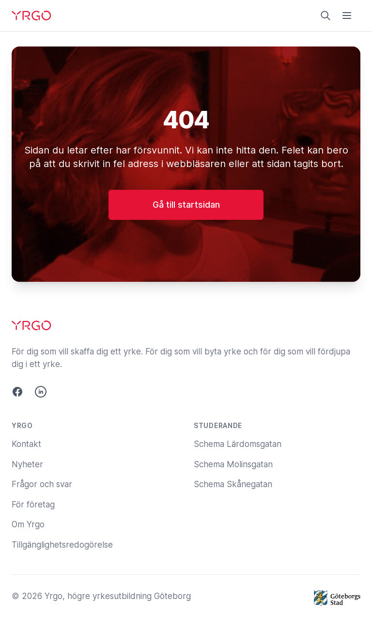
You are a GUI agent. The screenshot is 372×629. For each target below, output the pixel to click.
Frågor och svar (42, 484)
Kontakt (26, 444)
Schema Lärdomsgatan (237, 444)
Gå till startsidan (186, 204)
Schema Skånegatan (233, 484)
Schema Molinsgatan (233, 464)
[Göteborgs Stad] (337, 598)
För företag (33, 504)
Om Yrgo (28, 524)
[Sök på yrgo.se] (325, 15)
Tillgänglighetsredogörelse (62, 545)
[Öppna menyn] (346, 15)
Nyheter (27, 464)
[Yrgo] (31, 15)
